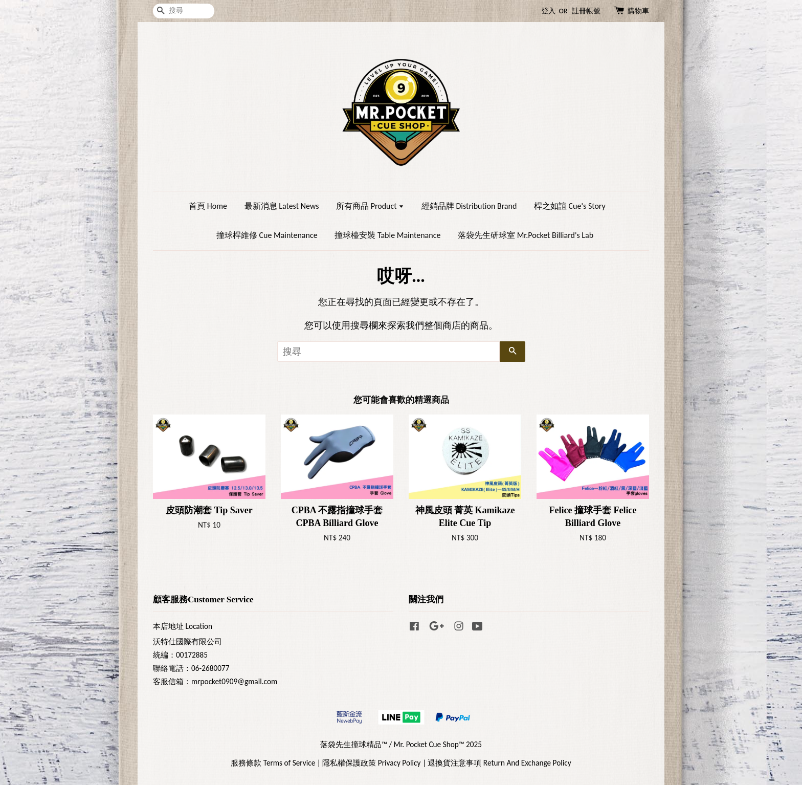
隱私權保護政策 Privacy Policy (371, 763)
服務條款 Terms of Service (273, 763)
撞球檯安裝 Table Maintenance (387, 235)
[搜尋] (183, 11)
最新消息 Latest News (281, 206)
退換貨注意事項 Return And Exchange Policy (499, 763)
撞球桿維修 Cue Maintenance (267, 235)
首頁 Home (208, 206)
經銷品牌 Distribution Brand (469, 206)
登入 (548, 11)
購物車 (638, 11)
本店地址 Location (182, 626)
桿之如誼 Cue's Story (570, 206)
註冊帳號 (586, 11)
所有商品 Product (370, 206)
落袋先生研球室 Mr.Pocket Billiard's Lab (525, 235)
